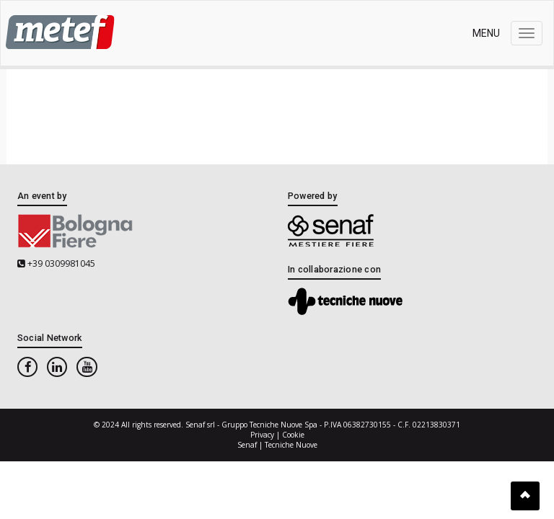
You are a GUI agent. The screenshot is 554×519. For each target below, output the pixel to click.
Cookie (293, 435)
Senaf (247, 445)
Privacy (262, 435)
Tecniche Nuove (291, 445)
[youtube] (86, 367)
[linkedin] (57, 367)
